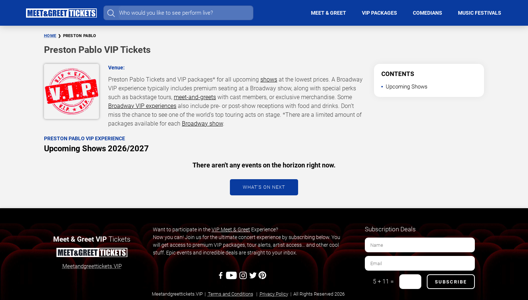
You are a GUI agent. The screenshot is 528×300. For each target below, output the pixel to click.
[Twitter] (253, 278)
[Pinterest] (262, 278)
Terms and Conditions (230, 294)
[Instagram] (244, 278)
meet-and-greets (195, 97)
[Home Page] (61, 13)
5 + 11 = (383, 281)
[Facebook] (221, 278)
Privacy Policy (274, 294)
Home (50, 35)
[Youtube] (232, 278)
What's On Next (264, 187)
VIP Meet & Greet (231, 229)
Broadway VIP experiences (142, 105)
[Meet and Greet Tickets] (91, 253)
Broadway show (202, 123)
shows (268, 79)
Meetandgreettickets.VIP (92, 266)
